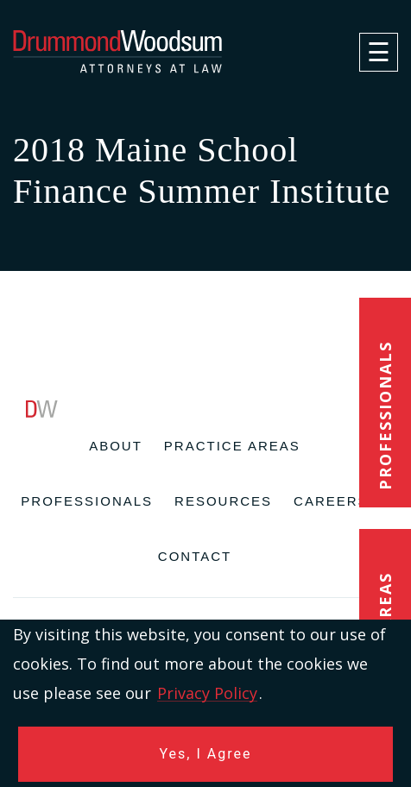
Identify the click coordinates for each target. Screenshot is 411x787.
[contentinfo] (205, 593)
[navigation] (378, 52)
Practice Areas (232, 445)
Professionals (87, 501)
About (115, 445)
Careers (331, 501)
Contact (194, 556)
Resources (223, 501)
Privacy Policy (207, 693)
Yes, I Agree (206, 754)
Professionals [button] (385, 415)
